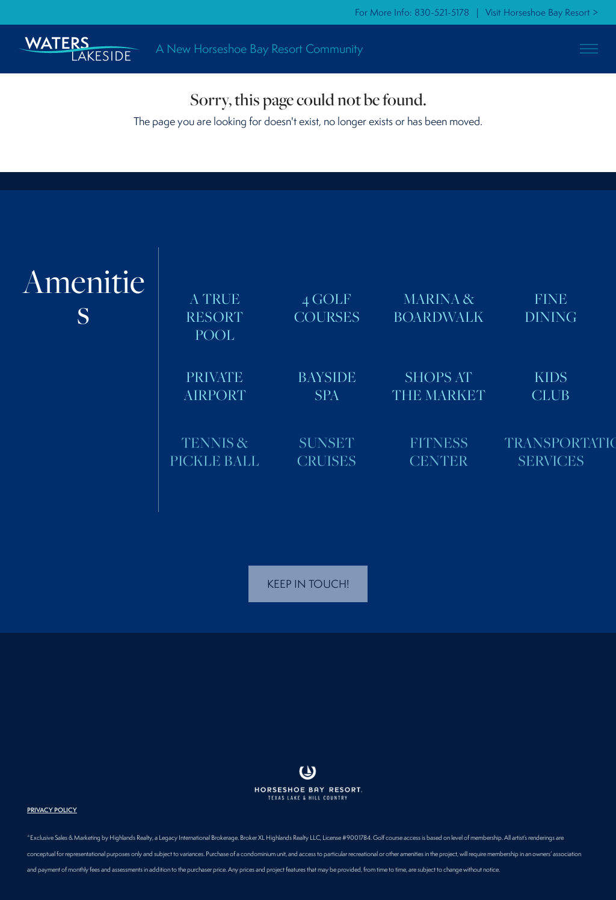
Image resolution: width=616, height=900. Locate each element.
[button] (589, 49)
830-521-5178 (441, 12)
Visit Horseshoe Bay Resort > (541, 12)
